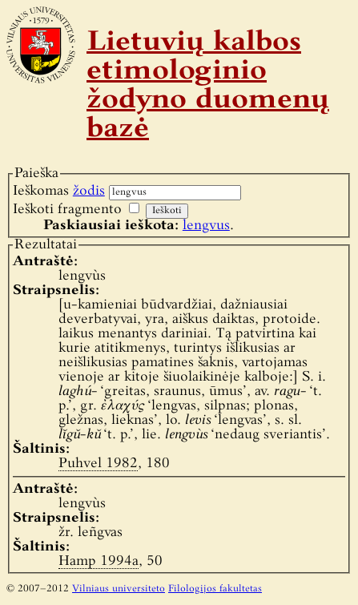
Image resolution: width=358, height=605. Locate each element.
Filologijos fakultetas (215, 589)
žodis (89, 191)
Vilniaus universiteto (118, 589)
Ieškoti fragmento (67, 209)
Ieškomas (59, 191)
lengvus (206, 225)
